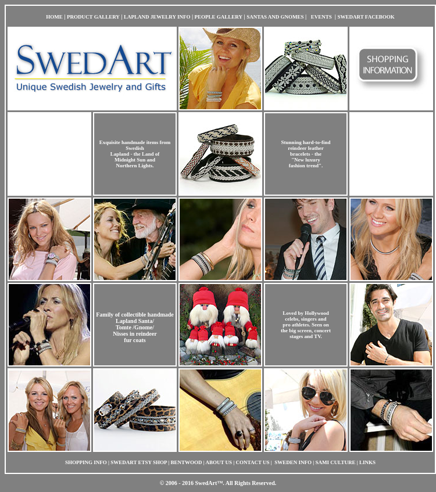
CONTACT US (253, 462)
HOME (54, 17)
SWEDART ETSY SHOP (138, 462)
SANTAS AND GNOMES (274, 17)
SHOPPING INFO (86, 462)
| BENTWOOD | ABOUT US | (201, 462)
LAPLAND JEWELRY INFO (157, 17)
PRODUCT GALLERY (93, 17)
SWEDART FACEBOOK (366, 17)
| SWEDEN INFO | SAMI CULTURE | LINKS (323, 462)
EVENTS (321, 17)
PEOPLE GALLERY (218, 17)
